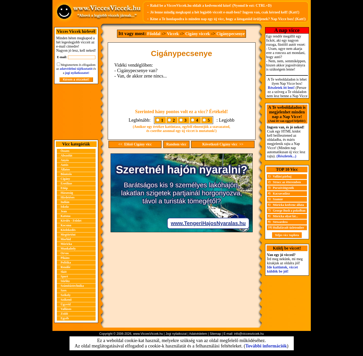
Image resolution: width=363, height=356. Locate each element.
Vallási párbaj (282, 176)
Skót (64, 272)
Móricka (66, 244)
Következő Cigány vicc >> (222, 144)
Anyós (65, 160)
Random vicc (176, 144)
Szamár (278, 199)
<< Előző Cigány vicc (135, 144)
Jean (64, 211)
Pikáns (65, 258)
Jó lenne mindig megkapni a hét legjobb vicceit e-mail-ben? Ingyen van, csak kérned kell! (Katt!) (224, 12)
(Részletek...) (286, 156)
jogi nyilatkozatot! (77, 73)
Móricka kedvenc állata (288, 205)
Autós (64, 165)
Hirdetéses (68, 197)
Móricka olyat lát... (285, 216)
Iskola (65, 206)
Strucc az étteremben (287, 182)
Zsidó (64, 313)
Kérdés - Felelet (71, 220)
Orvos (65, 253)
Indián (65, 202)
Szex (64, 290)
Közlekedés (68, 230)
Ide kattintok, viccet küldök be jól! (282, 269)
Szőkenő (66, 299)
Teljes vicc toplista (287, 235)
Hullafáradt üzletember (288, 227)
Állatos (65, 169)
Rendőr (66, 267)
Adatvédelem (198, 334)
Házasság (67, 193)
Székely (66, 295)
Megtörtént (68, 234)
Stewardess (280, 222)
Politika (66, 262)
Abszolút (66, 155)
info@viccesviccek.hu (249, 334)
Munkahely (68, 248)
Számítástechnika (72, 286)
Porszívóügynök (283, 188)
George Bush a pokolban (289, 210)
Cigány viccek (197, 34)
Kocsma (66, 225)
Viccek (173, 34)
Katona (66, 216)
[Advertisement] (76, 112)
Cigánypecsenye (231, 34)
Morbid (66, 239)
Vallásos (66, 309)
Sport (64, 276)
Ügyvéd (66, 304)
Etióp (64, 188)
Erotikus (66, 183)
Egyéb (65, 318)
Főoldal (153, 34)
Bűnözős (66, 174)
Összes (65, 151)
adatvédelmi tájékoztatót (76, 69)
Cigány (65, 179)
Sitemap (215, 334)
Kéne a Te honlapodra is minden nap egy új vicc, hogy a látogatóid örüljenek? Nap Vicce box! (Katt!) (228, 19)
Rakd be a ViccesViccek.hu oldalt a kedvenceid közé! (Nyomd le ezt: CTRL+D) (211, 5)
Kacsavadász (281, 193)
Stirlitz (65, 281)
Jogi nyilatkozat (176, 334)
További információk (266, 346)
